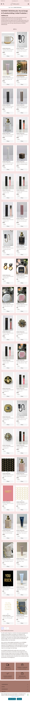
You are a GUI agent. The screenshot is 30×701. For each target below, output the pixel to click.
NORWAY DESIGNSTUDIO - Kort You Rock (8, 589)
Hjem (9, 7)
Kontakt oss (3, 0)
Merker (12, 7)
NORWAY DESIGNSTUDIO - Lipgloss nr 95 (8, 220)
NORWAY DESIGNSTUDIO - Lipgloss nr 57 (21, 390)
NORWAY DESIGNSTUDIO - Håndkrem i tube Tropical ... (21, 589)
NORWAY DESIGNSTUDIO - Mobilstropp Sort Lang (21, 419)
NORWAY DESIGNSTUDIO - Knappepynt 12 (8, 419)
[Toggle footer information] (28, 684)
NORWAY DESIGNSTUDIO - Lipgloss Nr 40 (21, 135)
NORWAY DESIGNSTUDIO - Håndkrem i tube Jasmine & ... (21, 532)
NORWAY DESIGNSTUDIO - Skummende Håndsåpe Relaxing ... (8, 532)
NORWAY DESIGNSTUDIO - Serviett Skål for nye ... (21, 305)
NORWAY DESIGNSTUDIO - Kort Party (8, 504)
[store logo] (15, 4)
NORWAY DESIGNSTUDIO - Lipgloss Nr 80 (21, 447)
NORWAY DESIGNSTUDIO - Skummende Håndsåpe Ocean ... (21, 475)
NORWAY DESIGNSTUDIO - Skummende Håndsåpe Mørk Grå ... (21, 248)
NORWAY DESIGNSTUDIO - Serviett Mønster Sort (8, 475)
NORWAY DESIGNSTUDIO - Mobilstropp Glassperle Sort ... (21, 50)
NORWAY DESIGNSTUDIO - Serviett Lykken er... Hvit (8, 305)
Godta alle (19, 698)
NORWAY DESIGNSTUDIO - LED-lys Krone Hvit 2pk (8, 163)
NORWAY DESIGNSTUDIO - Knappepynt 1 (8, 277)
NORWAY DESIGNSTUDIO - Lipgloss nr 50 (8, 362)
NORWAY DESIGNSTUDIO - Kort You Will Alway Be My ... (8, 617)
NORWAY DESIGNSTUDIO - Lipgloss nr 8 (21, 192)
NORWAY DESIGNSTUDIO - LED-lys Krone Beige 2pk (21, 107)
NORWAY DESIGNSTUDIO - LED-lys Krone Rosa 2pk (21, 220)
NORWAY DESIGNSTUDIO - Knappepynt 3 (8, 390)
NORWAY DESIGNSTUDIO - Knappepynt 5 (21, 333)
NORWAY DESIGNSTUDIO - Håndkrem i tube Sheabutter (21, 560)
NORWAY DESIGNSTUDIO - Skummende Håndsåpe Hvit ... (8, 135)
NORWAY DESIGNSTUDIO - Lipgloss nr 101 (8, 333)
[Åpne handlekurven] (28, 4)
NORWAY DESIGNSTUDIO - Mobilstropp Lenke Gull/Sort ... (8, 248)
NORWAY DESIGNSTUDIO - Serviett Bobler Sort (21, 277)
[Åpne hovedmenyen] (1, 4)
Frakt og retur (26, 0)
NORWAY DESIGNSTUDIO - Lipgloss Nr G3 (8, 192)
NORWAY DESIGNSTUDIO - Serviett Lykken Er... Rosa (21, 362)
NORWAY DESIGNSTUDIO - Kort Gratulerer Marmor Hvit (8, 560)
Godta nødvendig (12, 698)
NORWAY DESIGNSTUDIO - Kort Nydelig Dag (21, 617)
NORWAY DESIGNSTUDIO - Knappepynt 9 (8, 447)
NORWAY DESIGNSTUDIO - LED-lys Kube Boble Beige (21, 163)
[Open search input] (3, 4)
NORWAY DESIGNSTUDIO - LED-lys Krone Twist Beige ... (21, 78)
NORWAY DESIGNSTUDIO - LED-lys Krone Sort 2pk (8, 107)
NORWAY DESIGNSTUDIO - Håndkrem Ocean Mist (8, 78)
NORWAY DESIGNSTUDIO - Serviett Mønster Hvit (21, 504)
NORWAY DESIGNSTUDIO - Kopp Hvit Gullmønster (8, 50)
